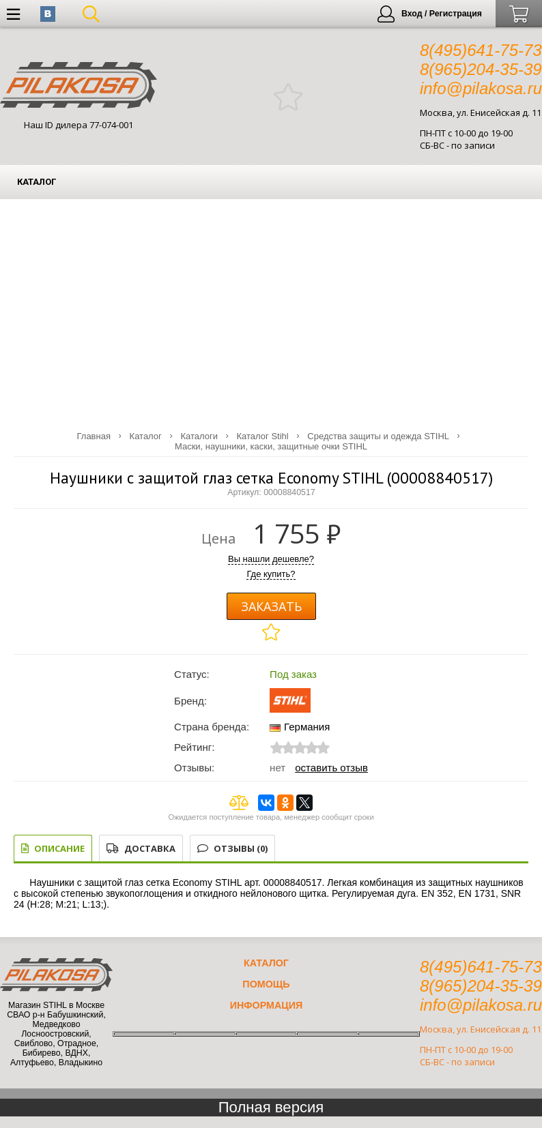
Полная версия (271, 1107)
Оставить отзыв (331, 767)
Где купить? (270, 574)
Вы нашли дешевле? (271, 559)
